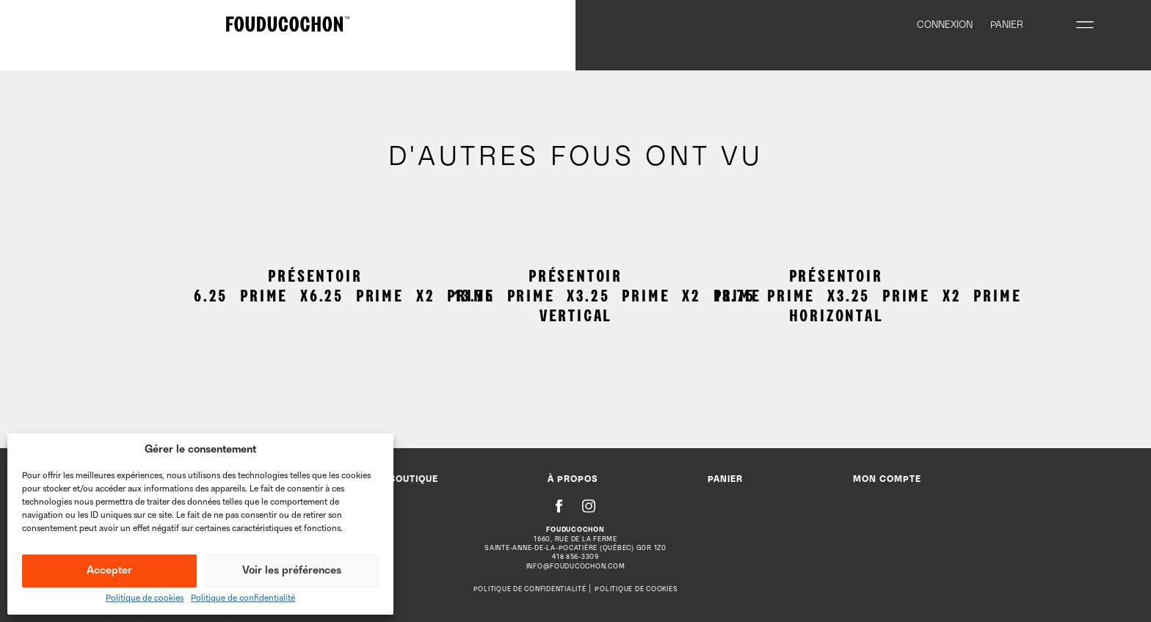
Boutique (413, 480)
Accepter (109, 571)
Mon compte (887, 480)
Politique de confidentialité (243, 599)
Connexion (945, 25)
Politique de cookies (145, 599)
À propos (573, 480)
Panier (725, 480)
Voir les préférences (291, 571)
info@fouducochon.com (575, 567)
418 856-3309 (575, 557)
